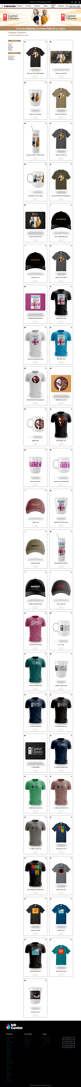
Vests (7, 1079)
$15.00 (61, 689)
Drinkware (9, 1046)
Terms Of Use (46, 1037)
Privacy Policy (46, 1040)
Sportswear (9, 1059)
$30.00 (35, 76)
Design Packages (69, 1046)
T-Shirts (8, 1077)
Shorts (8, 1072)
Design (8, 1044)
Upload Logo (53, 6)
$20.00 (35, 117)
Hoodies (8, 1053)
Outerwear (9, 1063)
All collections (11, 55)
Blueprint (61, 6)
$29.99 (35, 729)
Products (20, 6)
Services (29, 6)
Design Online (68, 1038)
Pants (8, 1066)
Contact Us (27, 1044)
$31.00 (61, 76)
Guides (45, 6)
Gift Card (26, 1046)
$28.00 (35, 648)
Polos (7, 1070)
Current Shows (11, 59)
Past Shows (10, 58)
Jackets (8, 1055)
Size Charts (27, 1042)
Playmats (10, 48)
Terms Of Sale (46, 1042)
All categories (11, 43)
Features (37, 6)
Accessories (9, 1037)
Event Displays (10, 1042)
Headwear (10, 45)
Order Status (27, 1040)
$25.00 (35, 525)
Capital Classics (11, 56)
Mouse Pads (10, 47)
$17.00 (35, 240)
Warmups (9, 1081)
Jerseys (8, 1057)
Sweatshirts (9, 1074)
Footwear (8, 1048)
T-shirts (9, 44)
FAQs (26, 1037)
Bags (7, 1040)
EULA (44, 1044)
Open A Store (68, 1042)
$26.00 (61, 321)
